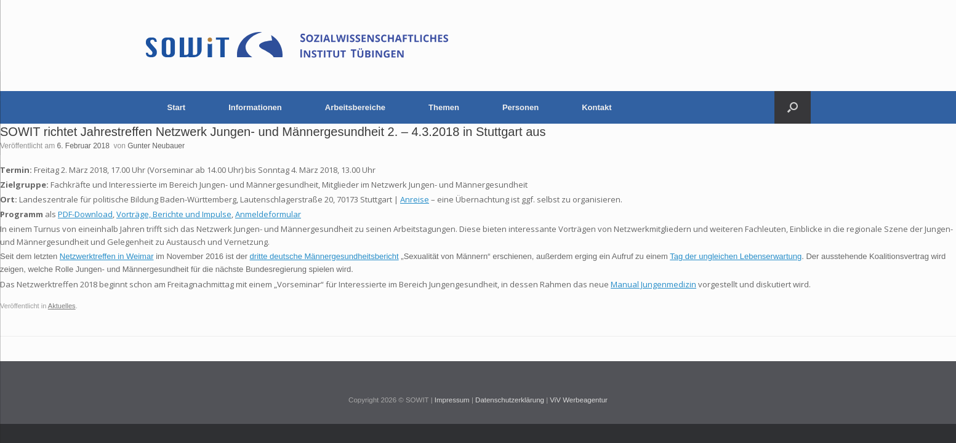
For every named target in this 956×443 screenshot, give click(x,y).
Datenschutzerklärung (509, 400)
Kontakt (596, 107)
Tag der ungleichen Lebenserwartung (735, 256)
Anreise (414, 199)
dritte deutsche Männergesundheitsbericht (324, 256)
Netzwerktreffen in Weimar (107, 256)
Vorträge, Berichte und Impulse (173, 214)
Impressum (452, 400)
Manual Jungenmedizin (653, 284)
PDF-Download (85, 214)
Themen (443, 107)
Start (176, 107)
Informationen (255, 107)
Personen (520, 107)
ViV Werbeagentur (579, 400)
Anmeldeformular (268, 214)
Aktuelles (62, 305)
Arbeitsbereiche (355, 107)
